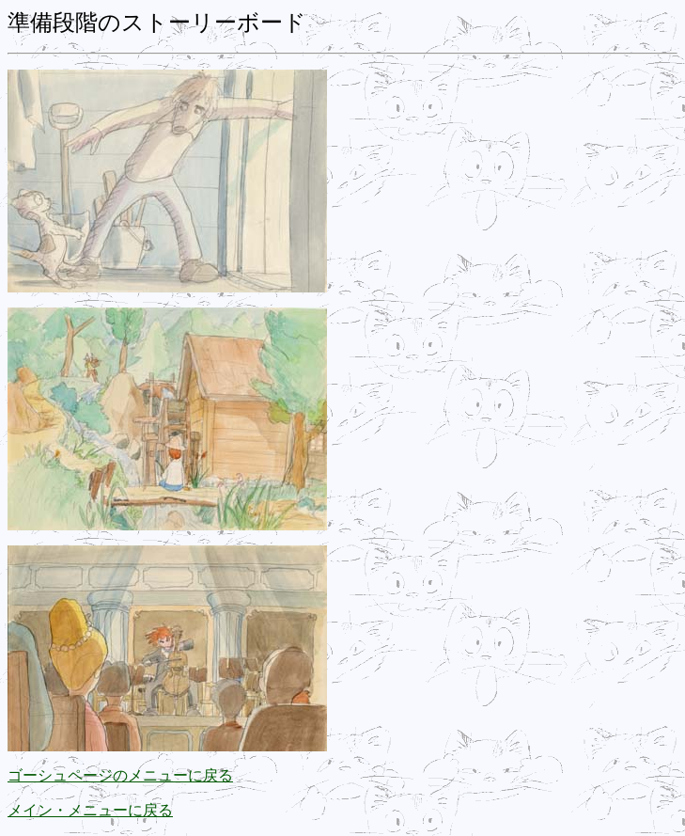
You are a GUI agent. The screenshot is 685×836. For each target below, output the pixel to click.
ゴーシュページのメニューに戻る (120, 775)
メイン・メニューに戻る (90, 810)
